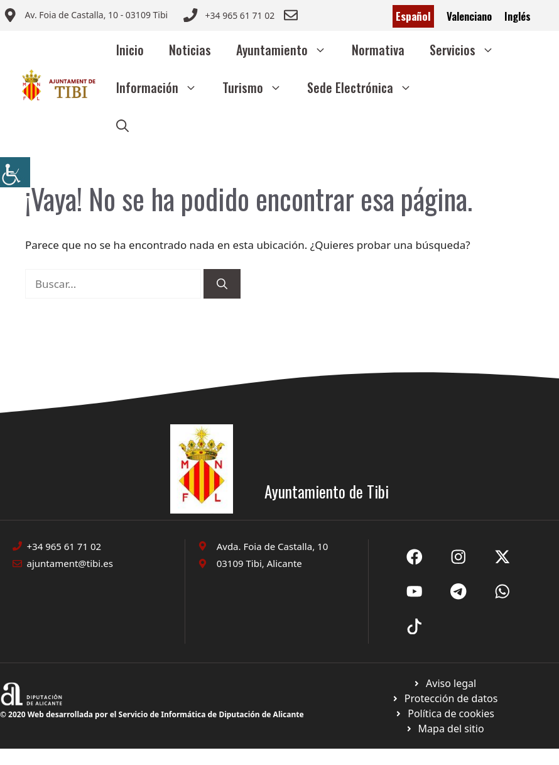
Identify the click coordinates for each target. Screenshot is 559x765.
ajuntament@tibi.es (70, 563)
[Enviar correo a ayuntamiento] (85, 16)
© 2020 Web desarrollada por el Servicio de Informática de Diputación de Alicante (152, 714)
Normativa (378, 49)
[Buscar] (222, 284)
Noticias (190, 49)
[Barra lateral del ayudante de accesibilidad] (15, 172)
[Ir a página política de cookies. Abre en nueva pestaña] (444, 698)
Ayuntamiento (287, 50)
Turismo (258, 87)
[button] (122, 125)
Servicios (468, 50)
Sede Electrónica (366, 87)
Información (163, 87)
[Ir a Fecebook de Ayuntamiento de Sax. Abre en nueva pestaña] (414, 557)
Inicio (130, 49)
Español (413, 16)
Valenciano (469, 16)
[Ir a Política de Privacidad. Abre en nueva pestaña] (444, 683)
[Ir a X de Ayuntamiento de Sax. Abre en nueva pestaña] (458, 557)
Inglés (517, 16)
